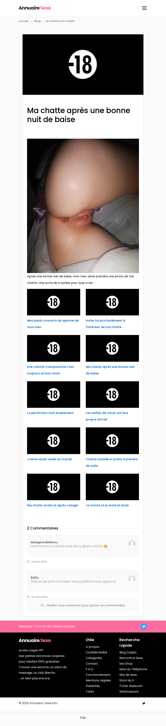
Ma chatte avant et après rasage (52, 505)
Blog (37, 21)
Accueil (24, 21)
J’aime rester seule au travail (49, 459)
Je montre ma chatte (60, 21)
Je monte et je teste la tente (107, 505)
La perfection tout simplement (50, 413)
